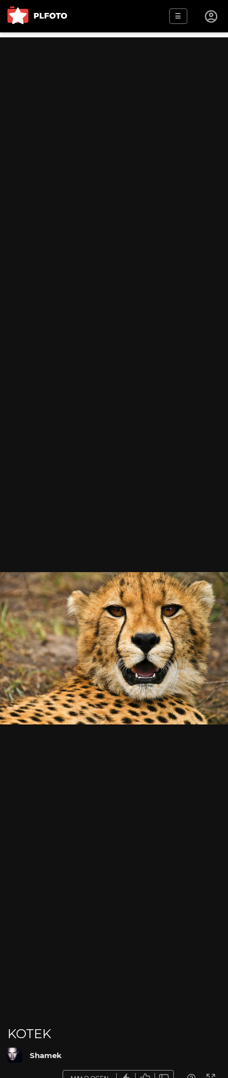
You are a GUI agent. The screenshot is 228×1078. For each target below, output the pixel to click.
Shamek (46, 1055)
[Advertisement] (114, 151)
